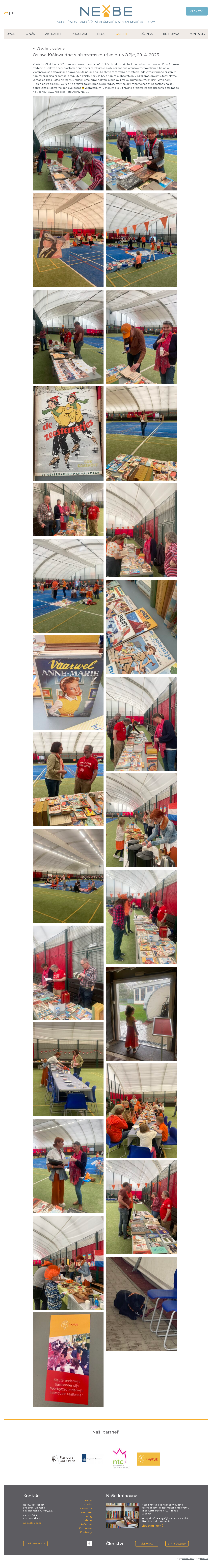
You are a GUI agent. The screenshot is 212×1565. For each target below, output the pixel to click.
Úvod (11, 34)
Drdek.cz (204, 1558)
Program (79, 34)
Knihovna (171, 34)
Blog (101, 34)
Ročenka (145, 34)
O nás (30, 34)
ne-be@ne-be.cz (32, 1522)
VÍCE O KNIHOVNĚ (152, 1525)
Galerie (122, 34)
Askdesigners (188, 1558)
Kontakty (197, 34)
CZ (6, 13)
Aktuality (53, 34)
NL (13, 13)
